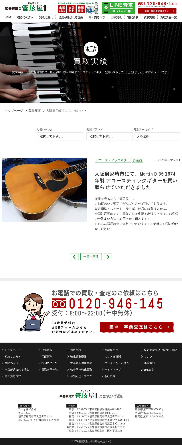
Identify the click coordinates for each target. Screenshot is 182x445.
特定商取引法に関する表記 (160, 350)
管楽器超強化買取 (81, 363)
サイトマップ (112, 369)
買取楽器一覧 (168, 17)
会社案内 (109, 376)
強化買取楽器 (78, 356)
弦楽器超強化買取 (81, 369)
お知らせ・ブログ (81, 376)
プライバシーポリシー (118, 363)
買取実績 (149, 17)
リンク (148, 356)
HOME (8, 17)
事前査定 (149, 363)
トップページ (14, 111)
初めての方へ (25, 17)
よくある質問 (112, 356)
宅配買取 (132, 17)
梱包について (49, 363)
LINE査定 (149, 369)
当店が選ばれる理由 (70, 17)
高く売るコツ (97, 17)
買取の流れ (46, 17)
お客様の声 (111, 350)
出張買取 (116, 17)
